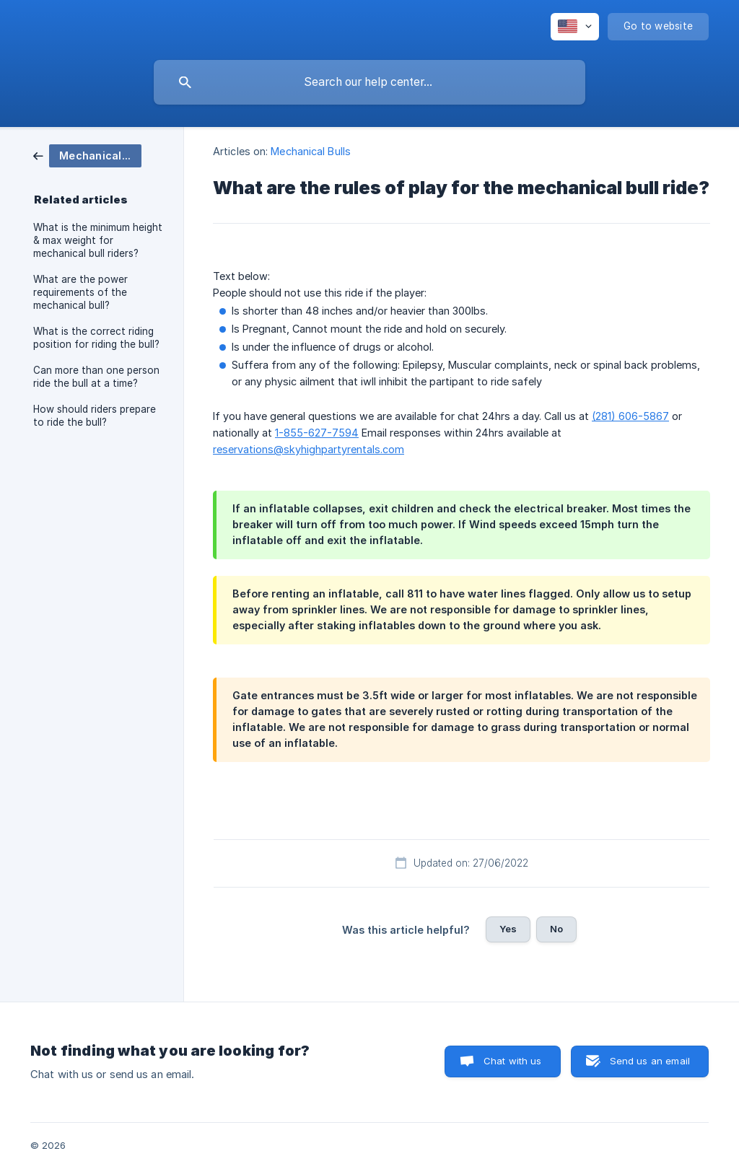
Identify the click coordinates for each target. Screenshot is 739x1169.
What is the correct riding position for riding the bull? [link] (96, 337)
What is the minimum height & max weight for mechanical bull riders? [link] (97, 240)
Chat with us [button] (513, 1061)
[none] (575, 26)
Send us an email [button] (650, 1061)
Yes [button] (508, 928)
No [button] (556, 928)
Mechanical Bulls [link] (311, 151)
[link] (87, 155)
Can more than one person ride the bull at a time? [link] (96, 376)
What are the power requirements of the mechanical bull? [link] (80, 292)
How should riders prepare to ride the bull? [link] (94, 415)
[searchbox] (369, 82)
